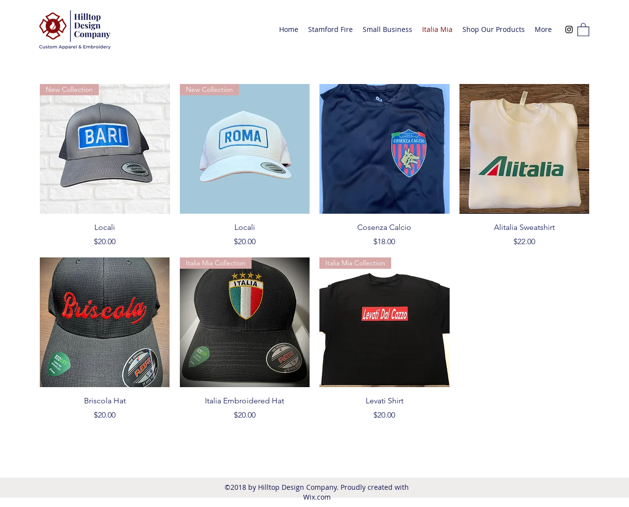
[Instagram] (569, 29)
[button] (583, 29)
